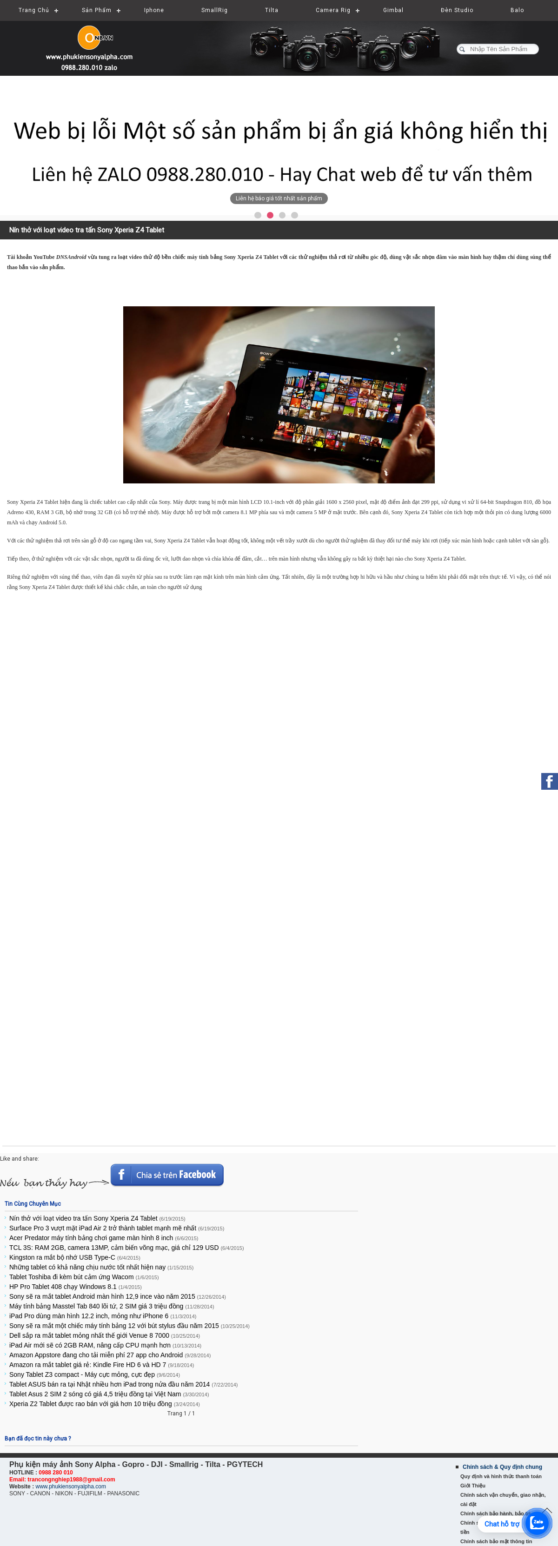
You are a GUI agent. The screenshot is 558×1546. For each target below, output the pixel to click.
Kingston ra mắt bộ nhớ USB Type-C (74, 1257)
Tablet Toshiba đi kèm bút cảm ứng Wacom (84, 1277)
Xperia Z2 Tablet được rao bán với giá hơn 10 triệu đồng (104, 1403)
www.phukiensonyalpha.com (70, 1486)
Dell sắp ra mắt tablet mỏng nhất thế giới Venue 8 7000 (104, 1335)
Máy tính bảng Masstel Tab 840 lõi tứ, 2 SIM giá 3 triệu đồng (111, 1306)
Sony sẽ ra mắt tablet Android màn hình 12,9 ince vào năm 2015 (117, 1296)
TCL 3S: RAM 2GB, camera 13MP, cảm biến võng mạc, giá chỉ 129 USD (126, 1247)
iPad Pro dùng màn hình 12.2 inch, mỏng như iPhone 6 (103, 1316)
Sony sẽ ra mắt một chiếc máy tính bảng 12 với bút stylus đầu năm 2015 (129, 1325)
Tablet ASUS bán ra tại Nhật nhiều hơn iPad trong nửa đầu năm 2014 (123, 1384)
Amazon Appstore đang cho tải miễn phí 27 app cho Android (110, 1355)
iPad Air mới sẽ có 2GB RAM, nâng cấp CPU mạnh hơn (105, 1345)
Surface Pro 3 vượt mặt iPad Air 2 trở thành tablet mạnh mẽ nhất (116, 1228)
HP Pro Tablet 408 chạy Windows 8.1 (75, 1286)
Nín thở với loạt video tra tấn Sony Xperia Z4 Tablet (97, 1218)
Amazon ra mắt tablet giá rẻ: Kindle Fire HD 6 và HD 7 (101, 1364)
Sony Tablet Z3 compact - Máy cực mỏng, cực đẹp (94, 1374)
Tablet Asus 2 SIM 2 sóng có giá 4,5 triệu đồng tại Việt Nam (109, 1394)
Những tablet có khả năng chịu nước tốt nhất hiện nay (101, 1267)
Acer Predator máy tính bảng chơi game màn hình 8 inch (103, 1238)
